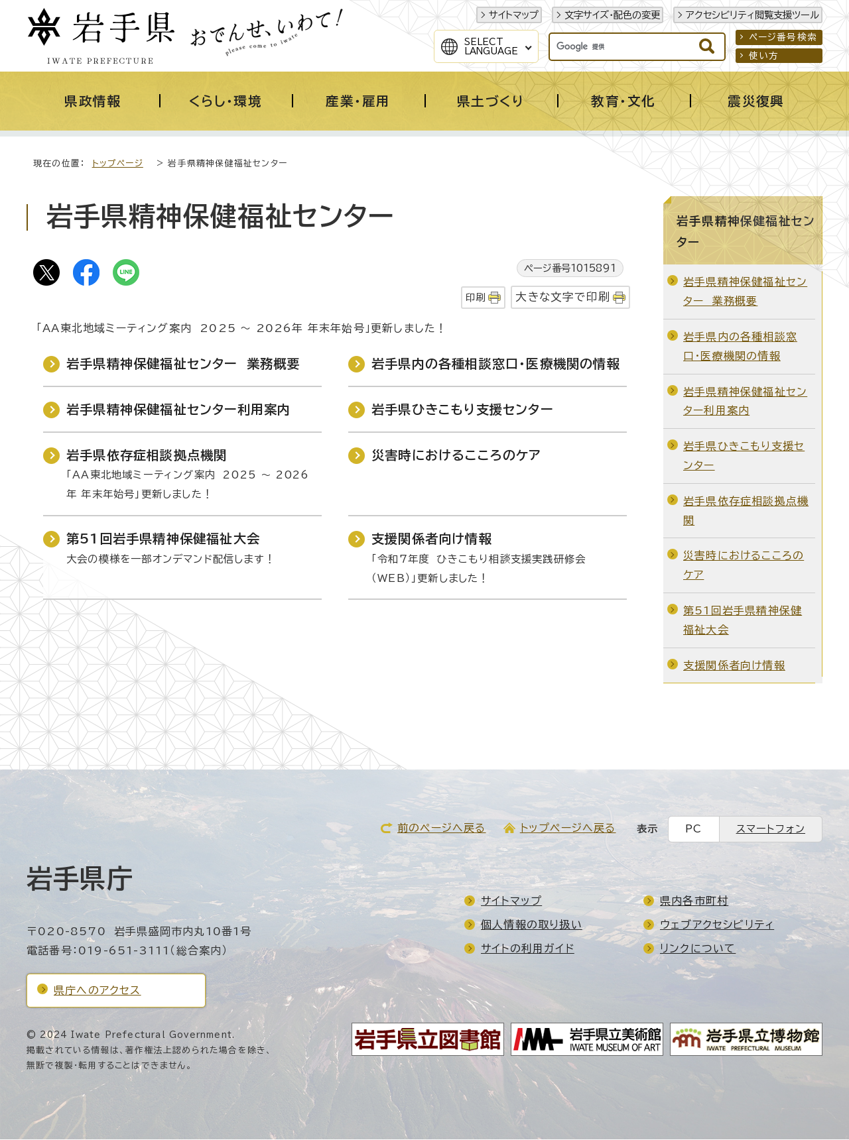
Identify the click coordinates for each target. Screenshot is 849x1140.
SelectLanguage (491, 46)
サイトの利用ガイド (527, 949)
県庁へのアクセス (97, 991)
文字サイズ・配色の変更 (612, 15)
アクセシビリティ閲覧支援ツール (752, 15)
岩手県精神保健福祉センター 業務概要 (183, 364)
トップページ (117, 164)
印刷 (476, 298)
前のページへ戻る (441, 828)
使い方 (764, 55)
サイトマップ (514, 15)
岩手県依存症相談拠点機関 (146, 455)
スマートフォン (770, 829)
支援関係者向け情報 (431, 539)
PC (693, 829)
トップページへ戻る (568, 828)
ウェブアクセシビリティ (717, 925)
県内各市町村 (694, 901)
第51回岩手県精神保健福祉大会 (163, 539)
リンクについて (698, 949)
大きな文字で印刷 (562, 297)
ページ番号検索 (783, 37)
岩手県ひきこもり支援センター (462, 410)
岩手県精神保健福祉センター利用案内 (178, 410)
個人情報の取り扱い (531, 925)
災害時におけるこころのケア (456, 455)
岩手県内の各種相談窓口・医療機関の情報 (495, 364)
